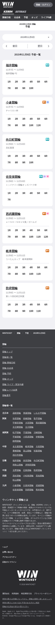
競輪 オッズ (7, 379)
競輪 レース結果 (9, 390)
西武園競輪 (13, 214)
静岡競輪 (17, 441)
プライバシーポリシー (43, 594)
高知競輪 (40, 475)
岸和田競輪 (30, 465)
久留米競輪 (28, 485)
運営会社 (5, 594)
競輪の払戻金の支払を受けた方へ (15, 607)
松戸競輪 (17, 432)
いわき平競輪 (40, 413)
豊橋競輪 (17, 451)
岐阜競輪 (12, 251)
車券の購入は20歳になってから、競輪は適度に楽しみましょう (27, 599)
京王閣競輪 (18, 427)
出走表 (17, 17)
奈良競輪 (27, 460)
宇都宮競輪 (18, 423)
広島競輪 (27, 470)
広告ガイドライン (9, 562)
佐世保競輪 (13, 176)
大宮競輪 (29, 423)
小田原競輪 (28, 437)
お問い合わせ (7, 552)
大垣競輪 (40, 446)
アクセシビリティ (9, 557)
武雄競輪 (40, 485)
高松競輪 (17, 475)
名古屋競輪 (18, 446)
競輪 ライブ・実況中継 (12, 384)
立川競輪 (29, 427)
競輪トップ (7, 352)
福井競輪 (12, 65)
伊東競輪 (40, 437)
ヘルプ (5, 547)
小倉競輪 (12, 102)
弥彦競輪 (17, 418)
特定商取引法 (26, 594)
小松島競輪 (28, 475)
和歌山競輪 (18, 465)
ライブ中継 (46, 17)
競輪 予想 (6, 373)
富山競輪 (27, 451)
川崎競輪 (38, 432)
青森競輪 (27, 413)
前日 (11, 46)
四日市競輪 (18, 455)
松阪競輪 (38, 451)
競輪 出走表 (7, 368)
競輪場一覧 (7, 357)
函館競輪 (17, 413)
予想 (26, 17)
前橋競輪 (27, 418)
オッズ (34, 17)
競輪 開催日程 (8, 362)
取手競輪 (38, 418)
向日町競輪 (13, 139)
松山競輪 (17, 480)
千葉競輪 (27, 432)
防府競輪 (12, 288)
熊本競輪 (40, 490)
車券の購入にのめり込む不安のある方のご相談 (20, 603)
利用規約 (15, 594)
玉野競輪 (17, 470)
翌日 (44, 46)
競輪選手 (6, 395)
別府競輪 (29, 490)
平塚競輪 (17, 437)
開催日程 (6, 17)
